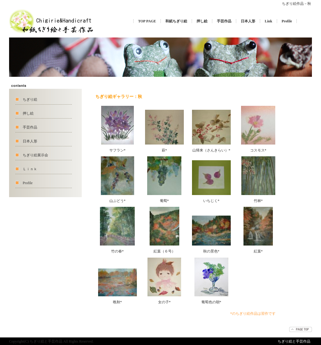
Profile (287, 21)
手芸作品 (224, 21)
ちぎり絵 (30, 99)
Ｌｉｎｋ (30, 169)
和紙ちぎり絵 (176, 21)
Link (268, 21)
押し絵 (202, 21)
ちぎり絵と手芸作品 (294, 341)
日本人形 (248, 21)
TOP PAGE (147, 21)
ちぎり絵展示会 (35, 155)
